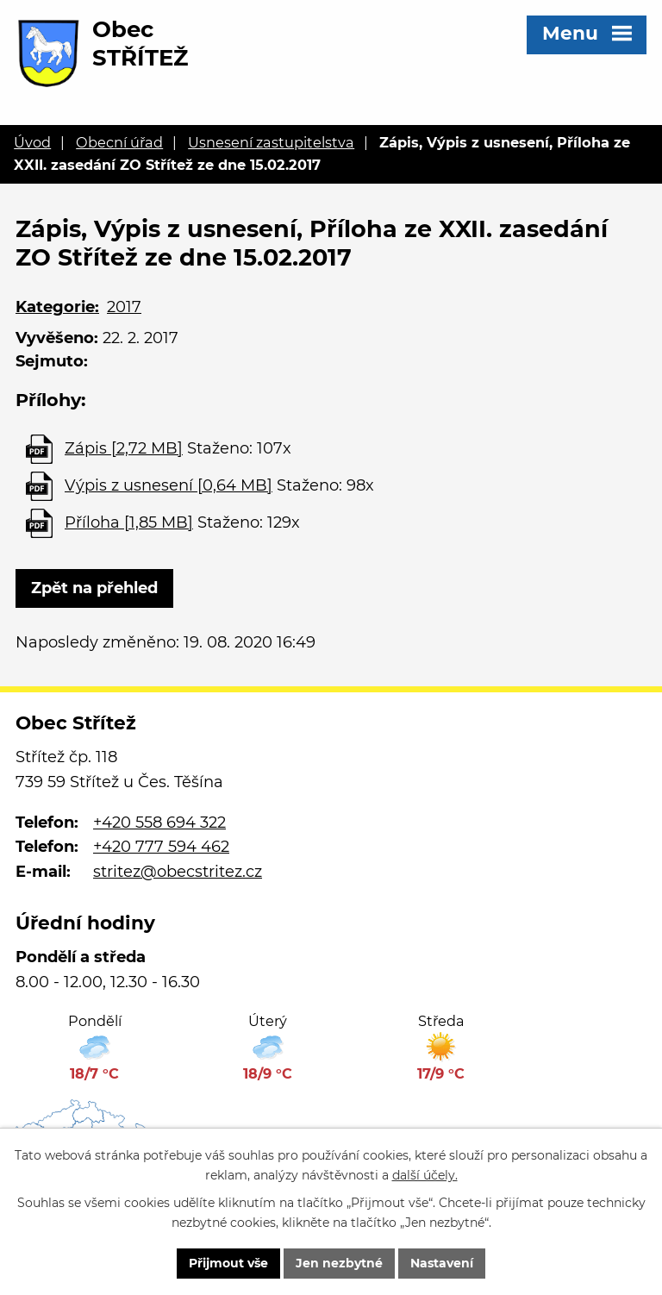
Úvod (32, 142)
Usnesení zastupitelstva (271, 142)
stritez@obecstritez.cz (177, 871)
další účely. (425, 1175)
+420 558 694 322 (159, 822)
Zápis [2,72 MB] (124, 448)
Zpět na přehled (94, 588)
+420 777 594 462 (161, 846)
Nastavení (441, 1263)
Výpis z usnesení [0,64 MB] (168, 485)
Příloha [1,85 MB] (129, 522)
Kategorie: (57, 306)
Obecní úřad (119, 142)
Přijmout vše (228, 1263)
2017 (124, 306)
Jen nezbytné (339, 1263)
